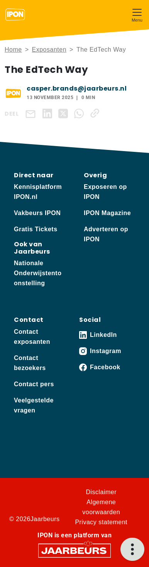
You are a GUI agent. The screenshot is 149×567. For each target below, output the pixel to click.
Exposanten (49, 49)
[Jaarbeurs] (74, 550)
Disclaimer (101, 492)
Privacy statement (101, 522)
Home (13, 49)
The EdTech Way (101, 49)
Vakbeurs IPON (37, 213)
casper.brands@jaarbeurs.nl (77, 88)
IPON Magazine (107, 213)
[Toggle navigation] (137, 14)
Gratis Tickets (36, 229)
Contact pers (34, 384)
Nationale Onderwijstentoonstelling (37, 273)
